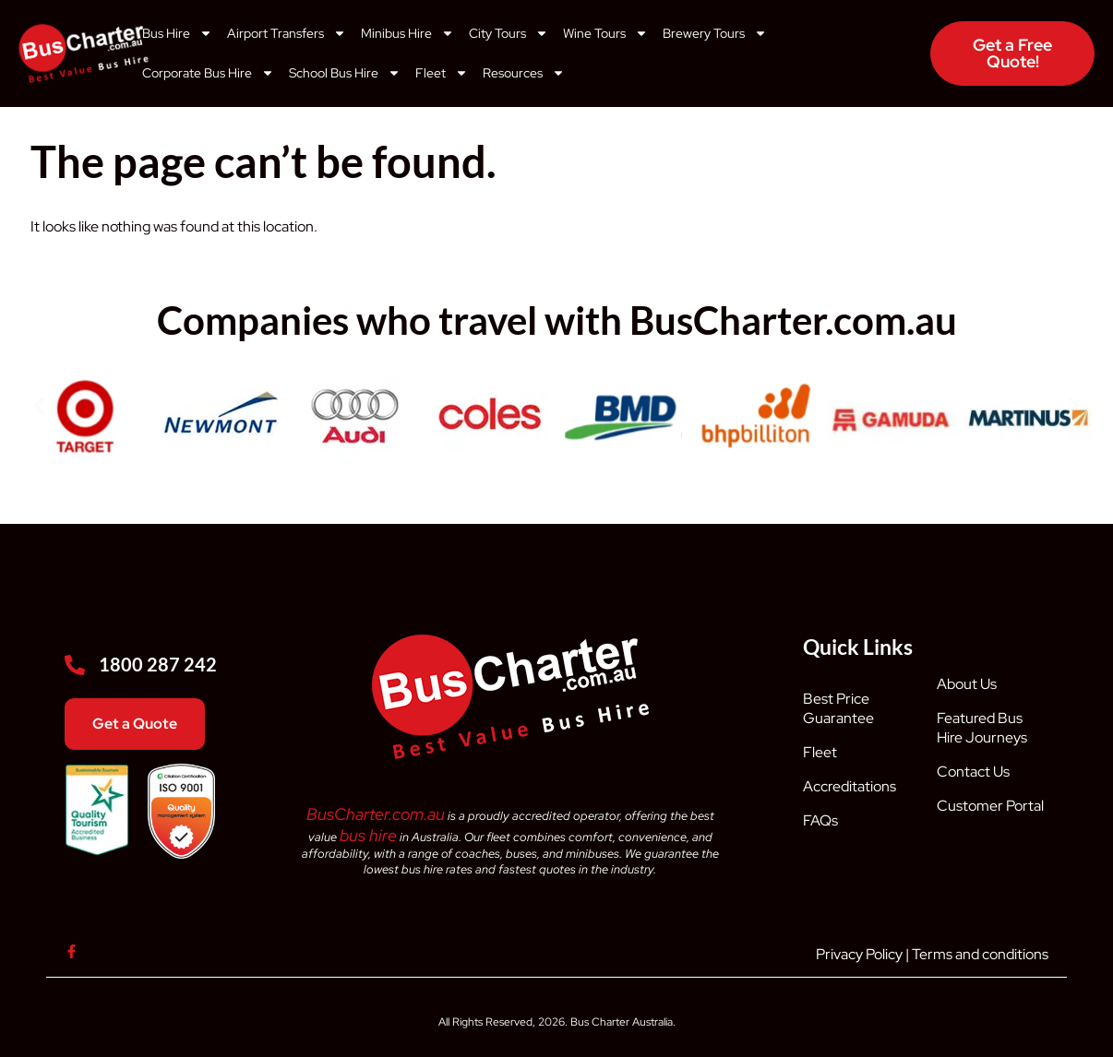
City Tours (508, 33)
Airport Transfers (286, 33)
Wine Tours (605, 33)
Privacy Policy (859, 954)
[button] (39, 405)
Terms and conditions (980, 954)
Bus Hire (177, 33)
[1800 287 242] (75, 665)
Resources (524, 73)
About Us (967, 684)
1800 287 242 (158, 664)
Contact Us (973, 771)
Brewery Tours (715, 33)
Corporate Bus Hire (208, 73)
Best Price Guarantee (838, 708)
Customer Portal (990, 805)
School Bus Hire (345, 73)
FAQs (820, 820)
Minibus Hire (407, 33)
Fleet (441, 73)
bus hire (368, 835)
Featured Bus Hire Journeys (982, 727)
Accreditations (849, 786)
